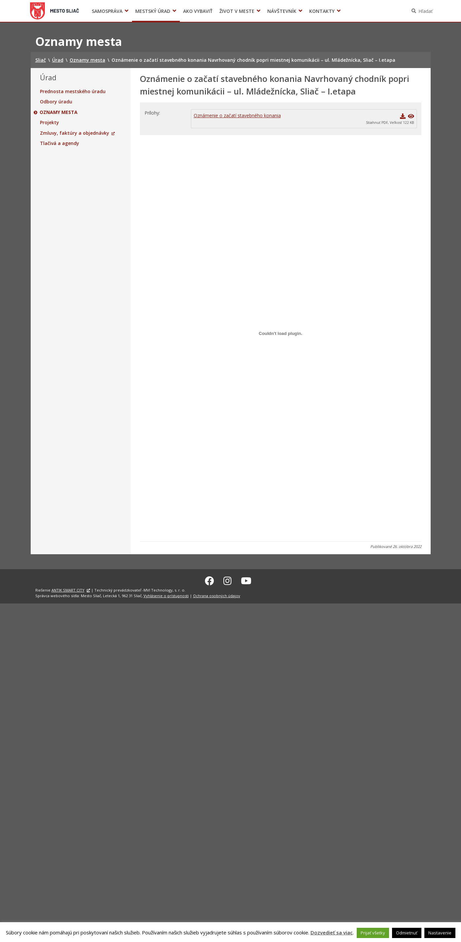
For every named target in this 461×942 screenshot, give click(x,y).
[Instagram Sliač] (227, 579)
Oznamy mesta (59, 112)
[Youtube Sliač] (246, 579)
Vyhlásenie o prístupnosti (166, 594)
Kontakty (322, 11)
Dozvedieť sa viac (332, 932)
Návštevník (281, 11)
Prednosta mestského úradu (73, 91)
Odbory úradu (56, 102)
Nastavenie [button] (439, 933)
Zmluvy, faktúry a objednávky (74, 133)
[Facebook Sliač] (209, 579)
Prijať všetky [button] (373, 933)
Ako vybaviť (198, 11)
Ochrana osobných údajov (216, 594)
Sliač (54, 10)
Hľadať (425, 11)
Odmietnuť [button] (406, 933)
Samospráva (107, 11)
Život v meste (236, 11)
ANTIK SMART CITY (67, 589)
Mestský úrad (152, 11)
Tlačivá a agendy (59, 143)
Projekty (49, 123)
